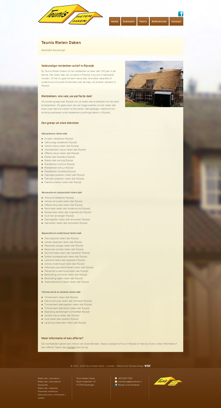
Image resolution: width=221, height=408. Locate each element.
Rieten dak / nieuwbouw (49, 378)
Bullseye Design (136, 365)
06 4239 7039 (125, 378)
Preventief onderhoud (48, 391)
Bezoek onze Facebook (128, 384)
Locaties (110, 365)
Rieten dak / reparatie (48, 388)
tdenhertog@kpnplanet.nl (130, 381)
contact (71, 347)
